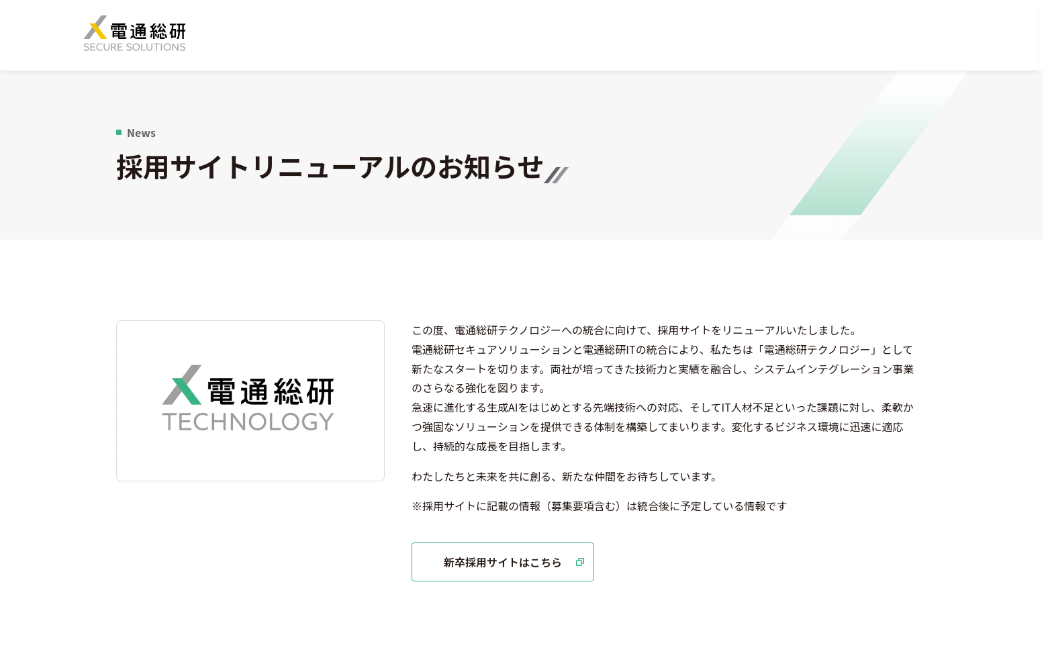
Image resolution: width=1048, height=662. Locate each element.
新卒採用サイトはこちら (519, 566)
